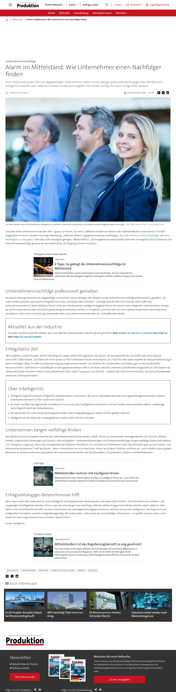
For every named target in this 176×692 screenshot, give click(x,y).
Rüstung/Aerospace (102, 13)
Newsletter (135, 4)
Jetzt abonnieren (25, 677)
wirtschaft (12, 570)
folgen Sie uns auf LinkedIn (27, 336)
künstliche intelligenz (63, 570)
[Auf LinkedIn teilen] (168, 93)
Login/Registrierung (159, 4)
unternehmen (29, 570)
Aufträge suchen (90, 4)
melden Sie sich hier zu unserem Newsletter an (143, 333)
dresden (93, 570)
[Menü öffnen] (10, 4)
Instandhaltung (81, 13)
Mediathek (121, 13)
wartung (43, 570)
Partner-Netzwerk (53, 4)
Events (72, 4)
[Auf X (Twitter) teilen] (164, 93)
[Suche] (107, 5)
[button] (165, 604)
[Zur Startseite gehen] (28, 5)
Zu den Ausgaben (119, 679)
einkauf (81, 570)
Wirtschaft (64, 13)
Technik (51, 13)
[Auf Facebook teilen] (159, 93)
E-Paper (118, 4)
